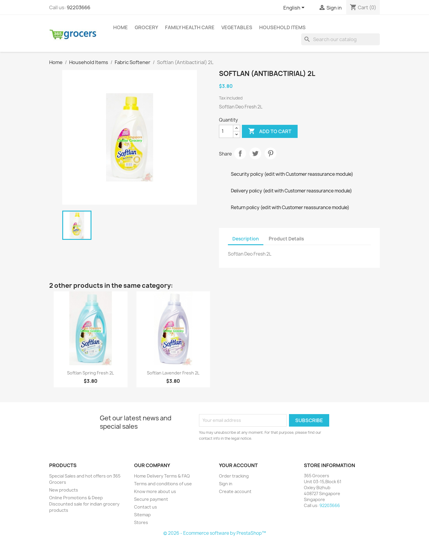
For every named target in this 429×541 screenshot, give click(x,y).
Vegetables (236, 27)
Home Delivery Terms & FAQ (162, 476)
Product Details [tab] (286, 239)
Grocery (146, 27)
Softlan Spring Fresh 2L (90, 373)
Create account (235, 491)
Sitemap (142, 514)
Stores (141, 522)
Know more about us (155, 491)
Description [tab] (245, 239)
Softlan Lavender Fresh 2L (173, 373)
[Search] (340, 39)
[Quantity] (226, 131)
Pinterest (270, 153)
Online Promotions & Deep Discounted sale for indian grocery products (84, 504)
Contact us (145, 507)
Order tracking (234, 476)
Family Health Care (189, 27)
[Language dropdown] (295, 8)
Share (240, 153)
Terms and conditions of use (163, 483)
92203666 (78, 7)
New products (63, 490)
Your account (238, 465)
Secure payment (151, 499)
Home (120, 27)
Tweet (255, 153)
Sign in (225, 483)
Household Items (282, 27)
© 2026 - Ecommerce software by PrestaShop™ (214, 533)
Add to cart (269, 131)
